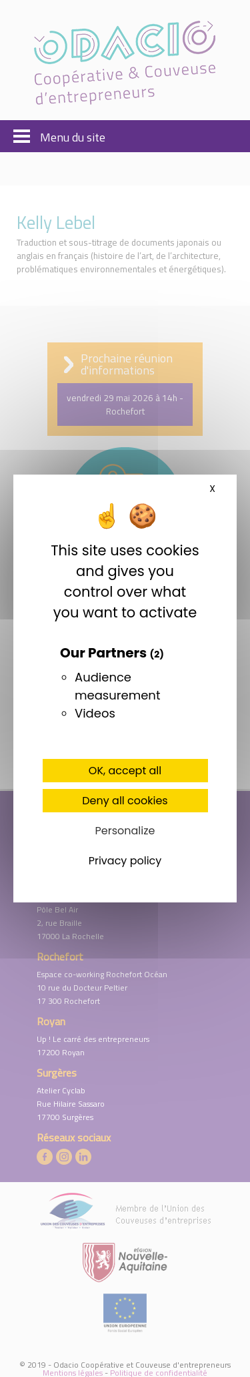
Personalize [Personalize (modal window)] (125, 830)
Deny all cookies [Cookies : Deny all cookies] (124, 800)
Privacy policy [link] (125, 860)
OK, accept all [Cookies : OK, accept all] (125, 770)
